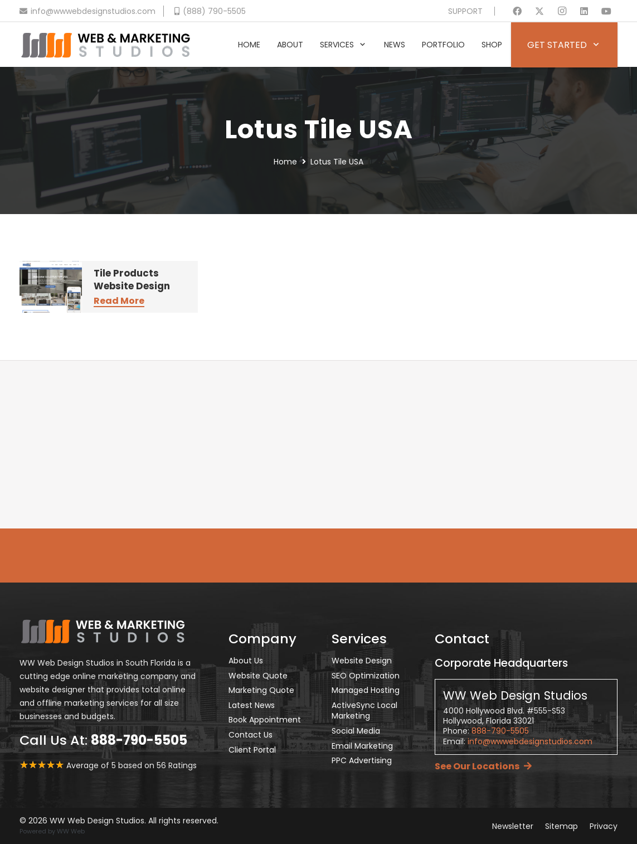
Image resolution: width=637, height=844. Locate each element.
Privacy (603, 826)
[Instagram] (562, 11)
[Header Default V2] (106, 45)
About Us (245, 660)
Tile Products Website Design (132, 279)
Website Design (362, 660)
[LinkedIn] (584, 11)
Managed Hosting (366, 690)
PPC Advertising (362, 760)
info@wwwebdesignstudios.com (530, 741)
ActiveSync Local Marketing (364, 711)
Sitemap (561, 826)
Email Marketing (362, 745)
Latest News (251, 705)
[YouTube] (606, 11)
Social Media (356, 730)
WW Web (71, 831)
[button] (360, 44)
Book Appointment (264, 719)
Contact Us (250, 734)
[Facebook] (517, 11)
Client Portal (252, 749)
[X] (539, 11)
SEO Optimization (366, 675)
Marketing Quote (261, 690)
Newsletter (512, 826)
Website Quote (258, 675)
